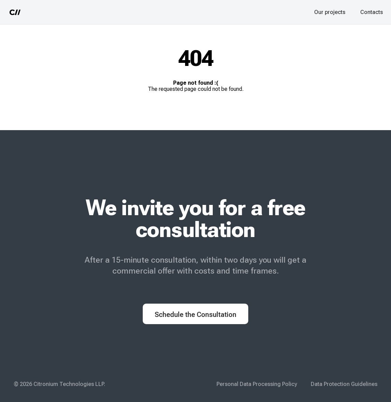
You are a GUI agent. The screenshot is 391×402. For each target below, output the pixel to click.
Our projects (329, 12)
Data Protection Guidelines (344, 384)
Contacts (371, 12)
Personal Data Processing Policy (257, 384)
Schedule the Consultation (195, 314)
